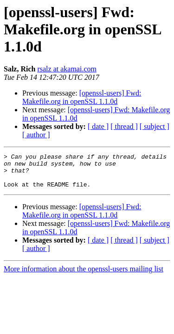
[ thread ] (124, 126)
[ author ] (36, 135)
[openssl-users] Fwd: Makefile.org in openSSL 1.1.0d (81, 97)
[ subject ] (154, 126)
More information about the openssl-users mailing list (83, 276)
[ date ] (98, 126)
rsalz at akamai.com (67, 69)
